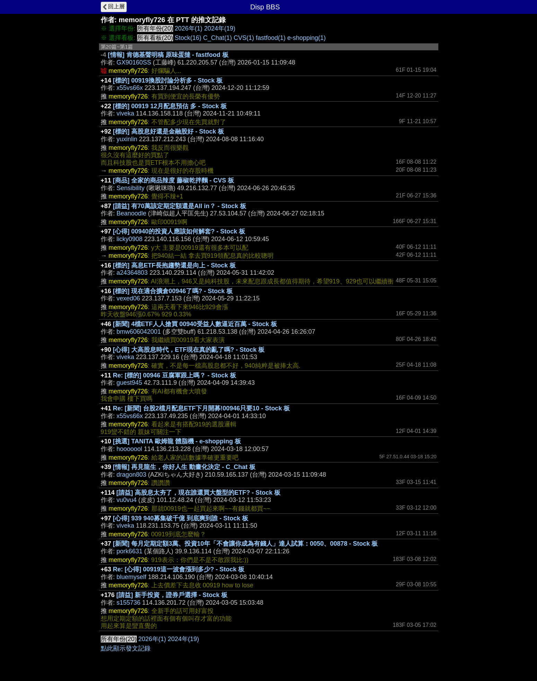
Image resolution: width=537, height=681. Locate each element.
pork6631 (130, 551)
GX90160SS (134, 62)
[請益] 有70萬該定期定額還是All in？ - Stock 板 (179, 206)
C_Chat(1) (217, 37)
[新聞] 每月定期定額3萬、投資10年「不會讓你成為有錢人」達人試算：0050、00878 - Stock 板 (245, 543)
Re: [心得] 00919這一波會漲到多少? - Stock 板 (178, 569)
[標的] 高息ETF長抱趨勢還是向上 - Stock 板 (174, 265)
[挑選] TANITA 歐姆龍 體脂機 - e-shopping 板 (177, 441)
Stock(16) (188, 37)
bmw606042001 (139, 331)
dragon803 (131, 474)
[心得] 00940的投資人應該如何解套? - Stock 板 (179, 231)
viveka (125, 113)
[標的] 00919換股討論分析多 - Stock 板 (168, 80)
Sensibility (131, 188)
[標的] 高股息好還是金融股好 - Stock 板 (168, 131)
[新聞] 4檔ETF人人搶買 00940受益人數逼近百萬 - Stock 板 (195, 324)
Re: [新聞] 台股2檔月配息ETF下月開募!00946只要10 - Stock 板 (201, 408)
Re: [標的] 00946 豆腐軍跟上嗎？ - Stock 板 (174, 375)
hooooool (129, 448)
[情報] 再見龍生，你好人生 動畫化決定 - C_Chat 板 (184, 466)
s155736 (129, 602)
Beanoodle (131, 213)
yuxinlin (127, 139)
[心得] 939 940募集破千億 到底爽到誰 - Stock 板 (180, 518)
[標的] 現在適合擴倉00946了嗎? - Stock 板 (173, 291)
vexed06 (128, 298)
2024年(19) (219, 28)
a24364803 (132, 272)
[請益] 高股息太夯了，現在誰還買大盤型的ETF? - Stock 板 (198, 492)
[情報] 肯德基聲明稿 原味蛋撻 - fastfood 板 (168, 54)
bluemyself (131, 576)
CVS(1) (244, 37)
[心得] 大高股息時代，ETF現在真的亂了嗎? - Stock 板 (189, 349)
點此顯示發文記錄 (126, 648)
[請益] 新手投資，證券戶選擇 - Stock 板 (171, 594)
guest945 (129, 382)
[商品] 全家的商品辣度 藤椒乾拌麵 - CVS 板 (173, 180)
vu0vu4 (127, 499)
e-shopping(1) (306, 37)
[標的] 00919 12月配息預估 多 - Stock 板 (170, 106)
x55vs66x (130, 87)
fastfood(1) (271, 37)
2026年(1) (189, 28)
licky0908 (130, 239)
